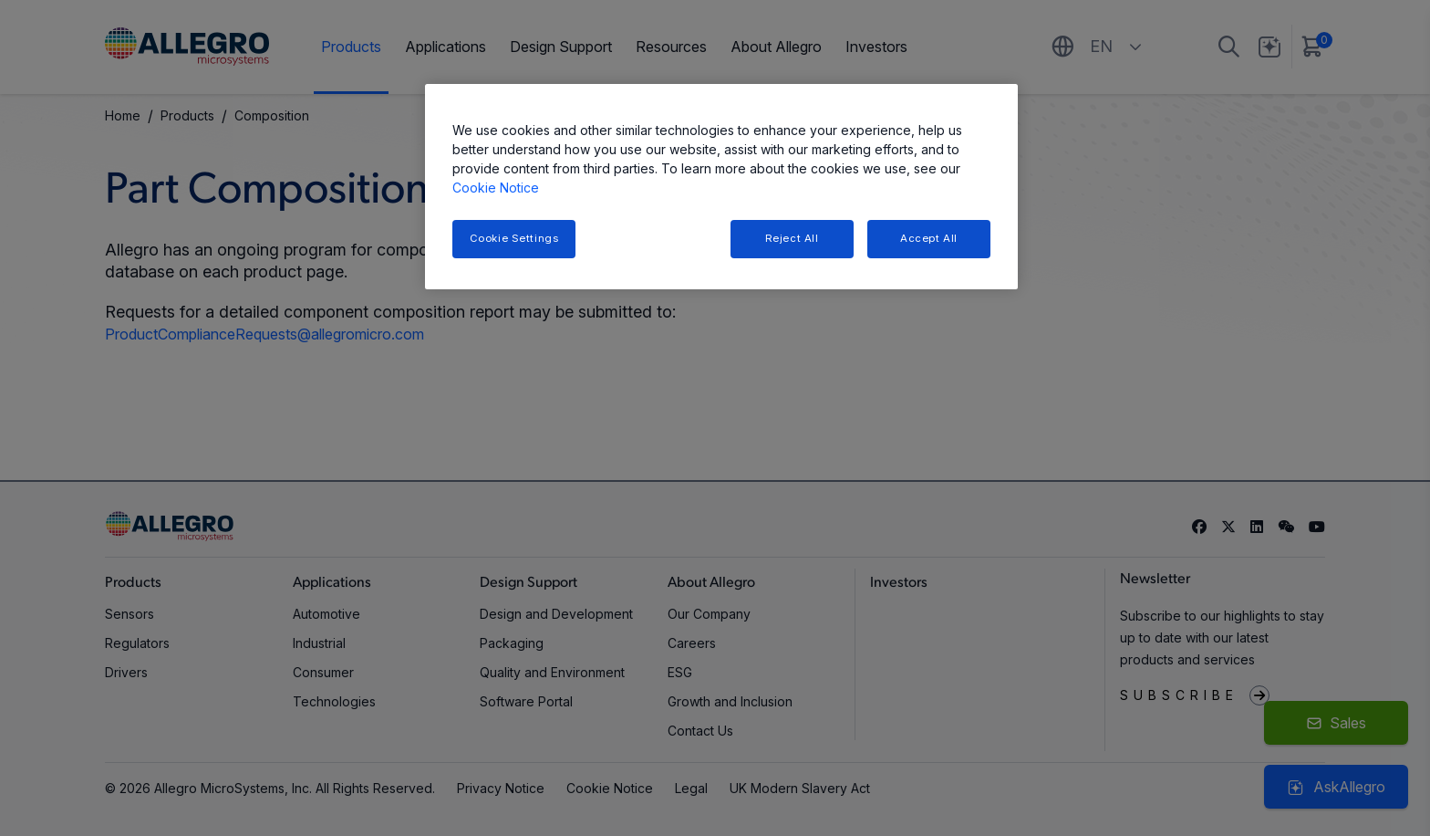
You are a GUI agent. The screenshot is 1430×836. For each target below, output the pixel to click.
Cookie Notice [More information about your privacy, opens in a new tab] (495, 187)
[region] (721, 186)
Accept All (929, 238)
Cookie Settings (514, 238)
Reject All (792, 238)
